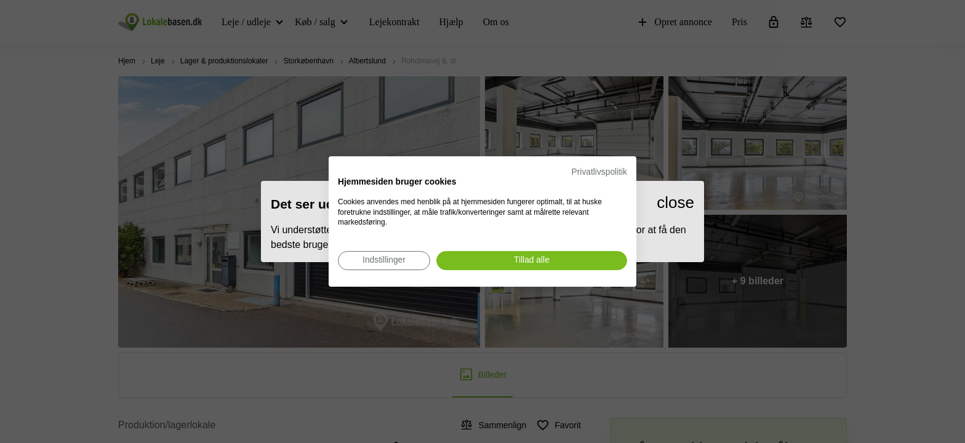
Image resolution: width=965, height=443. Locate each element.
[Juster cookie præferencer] (384, 260)
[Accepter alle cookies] (531, 260)
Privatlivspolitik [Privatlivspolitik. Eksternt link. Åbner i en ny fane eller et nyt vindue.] (599, 172)
